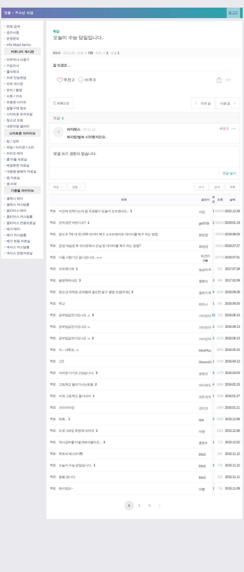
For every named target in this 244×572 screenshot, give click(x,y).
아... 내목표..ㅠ (69, 350)
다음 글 (227, 103)
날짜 (232, 199)
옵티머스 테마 (15, 210)
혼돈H (203, 443)
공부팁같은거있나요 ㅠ (74, 315)
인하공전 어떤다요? (72, 223)
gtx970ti (204, 223)
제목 (123, 199)
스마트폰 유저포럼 (18, 114)
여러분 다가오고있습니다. (76, 373)
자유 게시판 (13, 83)
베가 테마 (12, 229)
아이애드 (205, 385)
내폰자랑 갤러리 (16, 126)
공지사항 (11, 32)
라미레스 (73, 129)
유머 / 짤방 (13, 90)
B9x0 (57, 53)
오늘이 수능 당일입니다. (78, 37)
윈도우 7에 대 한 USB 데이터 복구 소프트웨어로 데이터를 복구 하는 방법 (108, 234)
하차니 (203, 304)
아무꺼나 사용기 (16, 59)
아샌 (202, 431)
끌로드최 (205, 293)
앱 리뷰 (10, 183)
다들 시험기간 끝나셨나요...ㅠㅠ (80, 257)
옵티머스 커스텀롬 (18, 216)
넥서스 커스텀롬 (16, 247)
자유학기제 (66, 269)
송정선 (203, 374)
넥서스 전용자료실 (18, 253)
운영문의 (11, 38)
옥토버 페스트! (69, 454)
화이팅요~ (66, 488)
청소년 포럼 (13, 120)
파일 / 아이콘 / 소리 (19, 147)
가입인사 (11, 65)
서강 (202, 212)
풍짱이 (203, 281)
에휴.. (62, 419)
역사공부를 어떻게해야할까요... (80, 442)
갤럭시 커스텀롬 (16, 204)
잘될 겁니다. (67, 477)
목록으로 (61, 103)
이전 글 (202, 103)
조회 (220, 199)
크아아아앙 (66, 407)
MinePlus (205, 350)
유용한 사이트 (15, 102)
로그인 (233, 12)
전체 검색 (12, 26)
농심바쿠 (205, 270)
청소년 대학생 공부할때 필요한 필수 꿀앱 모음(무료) (94, 292)
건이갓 (203, 408)
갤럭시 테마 (13, 198)
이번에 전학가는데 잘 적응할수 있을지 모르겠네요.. (93, 211)
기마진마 (205, 316)
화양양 (203, 235)
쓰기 (201, 187)
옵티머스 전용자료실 (20, 223)
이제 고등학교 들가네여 (75, 396)
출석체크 (11, 71)
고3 (61, 361)
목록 (232, 187)
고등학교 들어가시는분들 (76, 384)
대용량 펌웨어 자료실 (20, 171)
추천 (224, 129)
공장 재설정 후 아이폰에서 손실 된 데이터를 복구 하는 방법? (100, 246)
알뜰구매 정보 (15, 108)
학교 (62, 303)
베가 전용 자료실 (17, 241)
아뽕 (202, 489)
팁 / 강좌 (11, 141)
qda (201, 420)
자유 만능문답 (15, 77)
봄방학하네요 (68, 280)
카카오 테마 (13, 153)
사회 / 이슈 (13, 96)
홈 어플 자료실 (15, 159)
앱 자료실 (12, 177)
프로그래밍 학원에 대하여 (76, 431)
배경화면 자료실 (16, 165)
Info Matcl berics (17, 45)
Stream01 (205, 362)
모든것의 (205, 397)
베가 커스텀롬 (15, 235)
